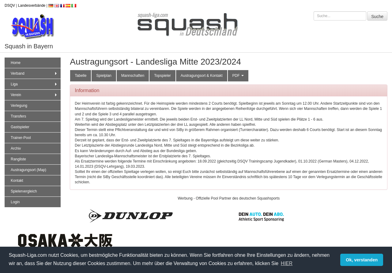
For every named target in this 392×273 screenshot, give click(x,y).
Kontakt (17, 180)
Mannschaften (132, 75)
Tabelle (80, 75)
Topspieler (162, 75)
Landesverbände (31, 5)
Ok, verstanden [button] (362, 259)
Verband (34, 73)
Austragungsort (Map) (28, 170)
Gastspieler (20, 127)
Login (15, 202)
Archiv (16, 148)
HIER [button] (286, 263)
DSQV (10, 5)
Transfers (18, 116)
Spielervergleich (24, 191)
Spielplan (103, 75)
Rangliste (18, 159)
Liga (34, 84)
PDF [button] (238, 75)
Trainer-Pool (21, 138)
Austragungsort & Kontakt (202, 75)
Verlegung (19, 105)
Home (16, 63)
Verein (34, 95)
